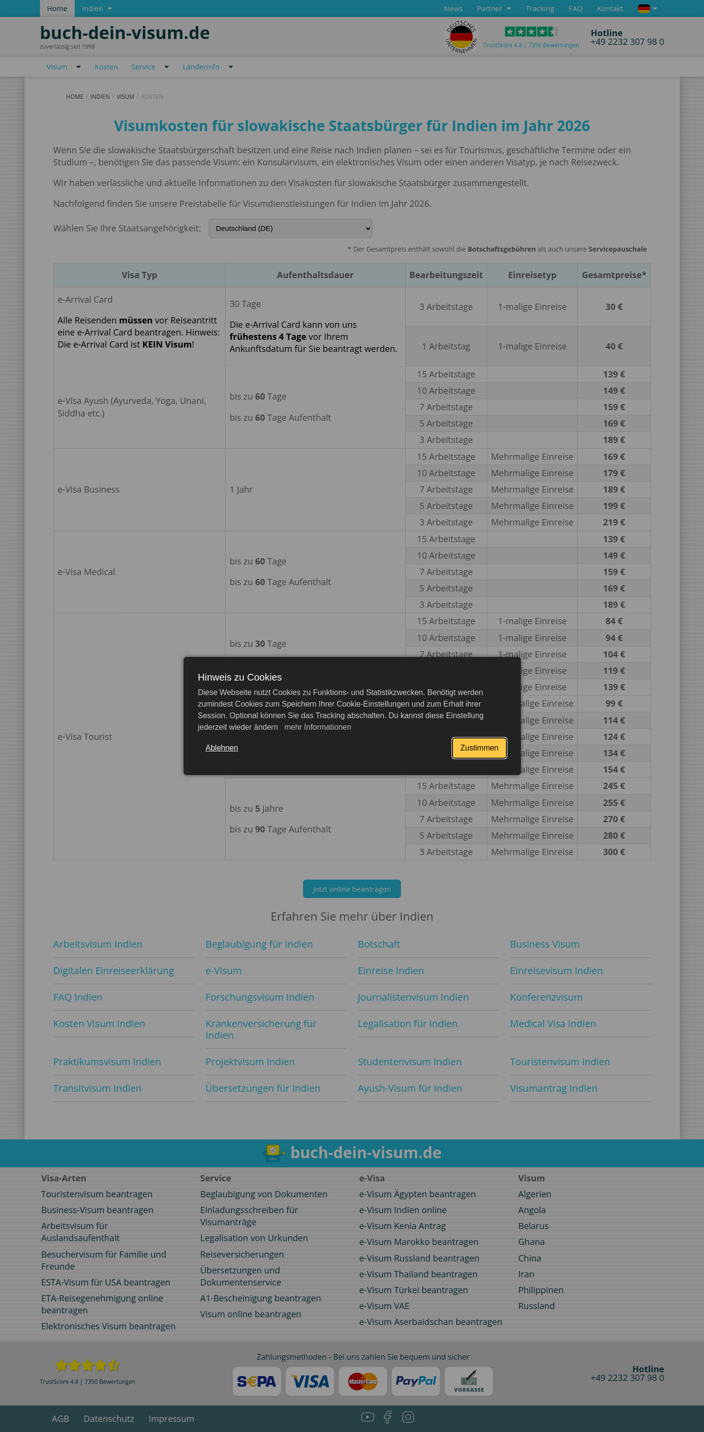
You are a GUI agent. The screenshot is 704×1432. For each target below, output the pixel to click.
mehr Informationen (316, 727)
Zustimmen (479, 748)
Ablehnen (222, 748)
